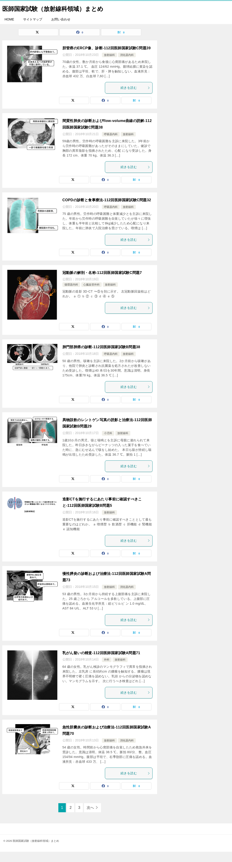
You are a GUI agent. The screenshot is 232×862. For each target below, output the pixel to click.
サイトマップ (32, 29)
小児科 (108, 443)
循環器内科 (71, 294)
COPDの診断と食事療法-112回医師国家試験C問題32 (106, 210)
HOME (9, 29)
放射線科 (109, 65)
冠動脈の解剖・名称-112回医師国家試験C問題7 (102, 283)
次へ (90, 818)
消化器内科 (127, 65)
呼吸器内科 (111, 144)
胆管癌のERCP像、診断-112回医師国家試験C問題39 (106, 58)
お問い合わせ (60, 29)
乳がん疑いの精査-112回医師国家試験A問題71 (101, 663)
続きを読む (135, 98)
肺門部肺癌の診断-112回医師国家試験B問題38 (101, 357)
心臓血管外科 (91, 294)
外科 (106, 669)
